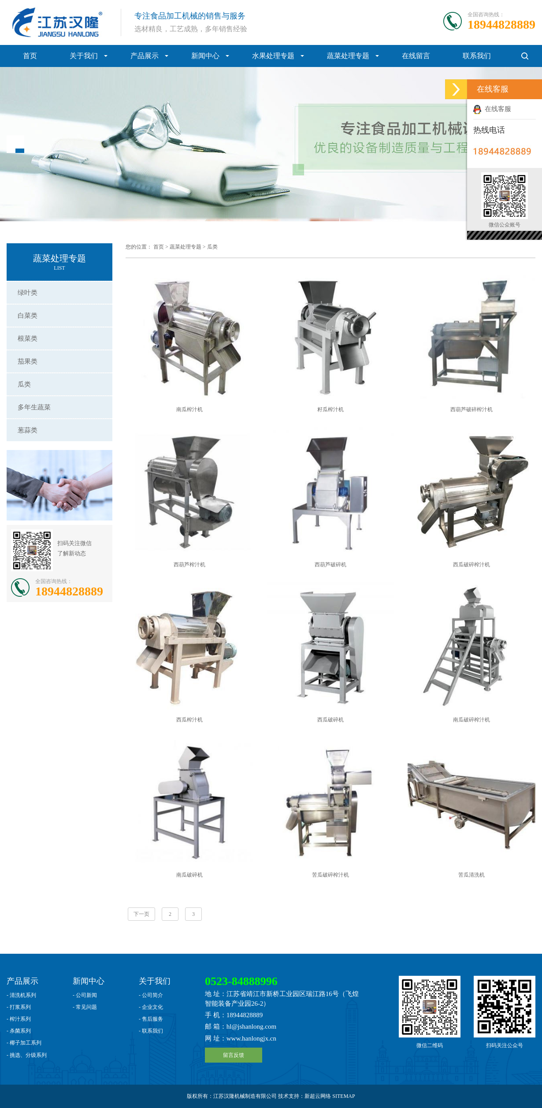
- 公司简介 (151, 995)
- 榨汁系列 (19, 1019)
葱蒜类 (27, 430)
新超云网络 (317, 1096)
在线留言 (416, 55)
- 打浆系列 (19, 1007)
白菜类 (27, 315)
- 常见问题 (85, 1007)
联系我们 (477, 55)
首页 (30, 55)
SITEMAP (343, 1096)
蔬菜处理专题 (348, 55)
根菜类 (27, 338)
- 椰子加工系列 (24, 1043)
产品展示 (144, 55)
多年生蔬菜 (34, 407)
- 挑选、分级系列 (27, 1055)
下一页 (141, 914)
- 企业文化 (151, 1007)
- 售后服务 (151, 1019)
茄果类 (27, 361)
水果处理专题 (273, 55)
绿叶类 (27, 292)
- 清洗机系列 (21, 995)
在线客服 (492, 108)
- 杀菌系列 (19, 1031)
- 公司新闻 (85, 995)
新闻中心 (205, 55)
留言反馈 (233, 1055)
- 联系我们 (151, 1031)
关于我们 (84, 55)
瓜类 (24, 384)
